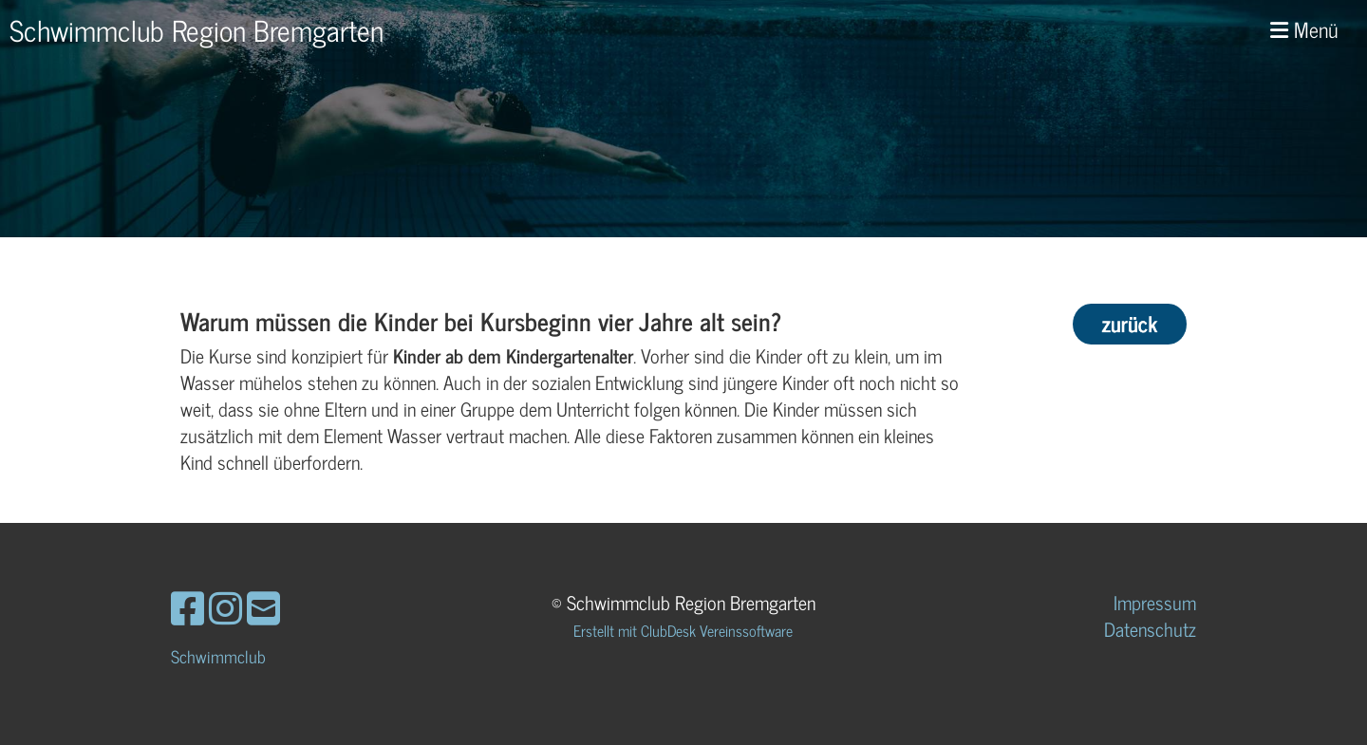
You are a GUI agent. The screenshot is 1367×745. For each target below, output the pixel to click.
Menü (1304, 30)
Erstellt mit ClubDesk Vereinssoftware (683, 630)
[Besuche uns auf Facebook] (187, 606)
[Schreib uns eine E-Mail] (263, 606)
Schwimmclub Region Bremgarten (196, 29)
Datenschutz (1150, 628)
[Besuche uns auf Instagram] (225, 606)
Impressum (1155, 602)
